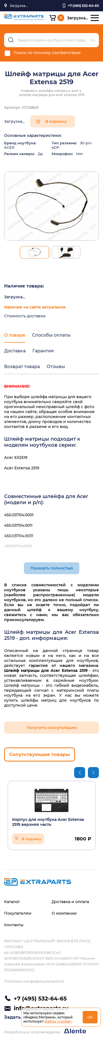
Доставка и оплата (70, 901)
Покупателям (17, 913)
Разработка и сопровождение (45, 1031)
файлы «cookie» (57, 1021)
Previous (79, 772)
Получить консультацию (52, 727)
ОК (90, 1017)
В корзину (56, 121)
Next (93, 772)
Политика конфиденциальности (34, 981)
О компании (64, 913)
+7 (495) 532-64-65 (40, 998)
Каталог (12, 901)
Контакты (13, 924)
